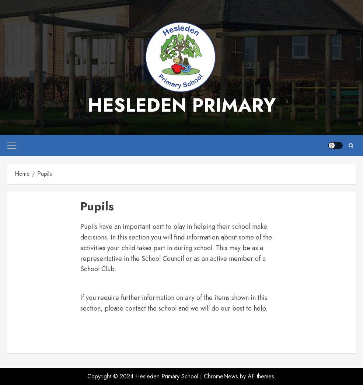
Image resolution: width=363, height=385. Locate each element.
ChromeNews (221, 376)
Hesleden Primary (182, 105)
